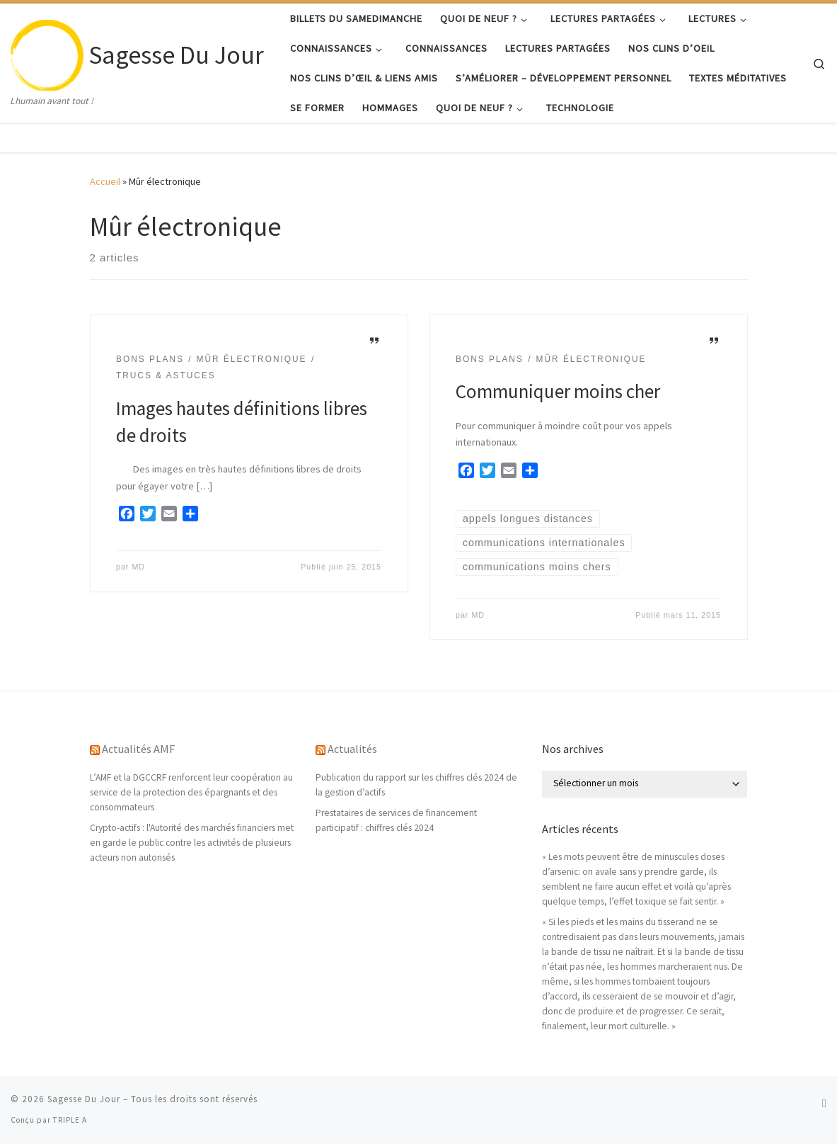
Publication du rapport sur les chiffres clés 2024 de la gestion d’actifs (416, 784)
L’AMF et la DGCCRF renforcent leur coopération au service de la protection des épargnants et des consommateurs (191, 792)
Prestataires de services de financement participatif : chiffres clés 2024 (396, 820)
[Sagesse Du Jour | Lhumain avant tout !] (47, 52)
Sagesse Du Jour (83, 1099)
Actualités (352, 749)
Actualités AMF (138, 749)
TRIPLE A (70, 1120)
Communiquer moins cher (558, 391)
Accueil (105, 181)
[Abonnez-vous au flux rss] (824, 1103)
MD (138, 566)
